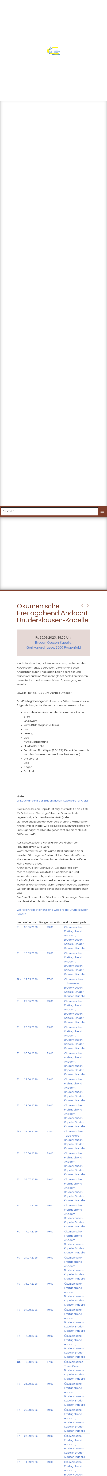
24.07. (31, 1257)
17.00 (50, 979)
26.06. (31, 1153)
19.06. (31, 1105)
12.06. (31, 1079)
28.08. (31, 1409)
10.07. (31, 1205)
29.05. (31, 1027)
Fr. (18, 927)
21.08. (31, 1383)
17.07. (31, 1231)
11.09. (31, 1462)
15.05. (31, 953)
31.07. (31, 1283)
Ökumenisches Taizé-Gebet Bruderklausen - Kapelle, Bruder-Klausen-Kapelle (74, 987)
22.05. (31, 1001)
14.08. (31, 1335)
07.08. (31, 1309)
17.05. (31, 979)
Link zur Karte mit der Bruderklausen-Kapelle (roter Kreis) (52, 800)
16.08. (31, 1362)
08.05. (31, 927)
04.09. (31, 1436)
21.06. (31, 1131)
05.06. (31, 1053)
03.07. (31, 1179)
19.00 (50, 927)
